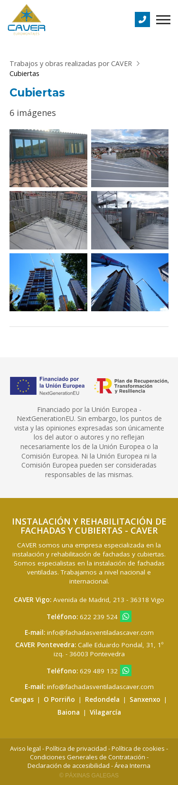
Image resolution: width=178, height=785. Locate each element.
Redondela (102, 699)
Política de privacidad (76, 748)
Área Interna (132, 765)
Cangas (22, 699)
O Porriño (59, 699)
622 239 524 (99, 617)
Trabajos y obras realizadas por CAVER (70, 63)
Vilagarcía (105, 712)
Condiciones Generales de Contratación (87, 757)
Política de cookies (138, 748)
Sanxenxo (145, 699)
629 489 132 (99, 671)
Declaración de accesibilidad (69, 765)
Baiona (68, 712)
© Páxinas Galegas (89, 775)
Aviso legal (25, 748)
